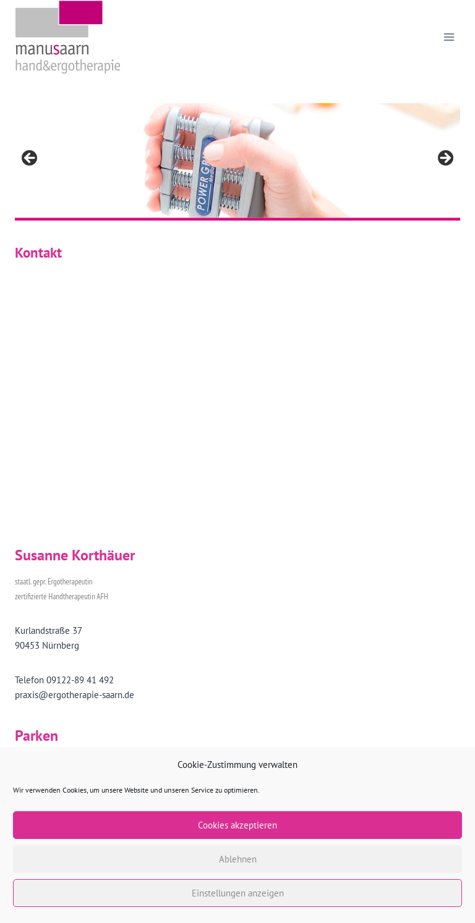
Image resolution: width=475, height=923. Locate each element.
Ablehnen (238, 859)
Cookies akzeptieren (237, 825)
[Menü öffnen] (448, 36)
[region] (237, 162)
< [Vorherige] (30, 159)
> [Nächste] (444, 159)
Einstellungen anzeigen (238, 893)
